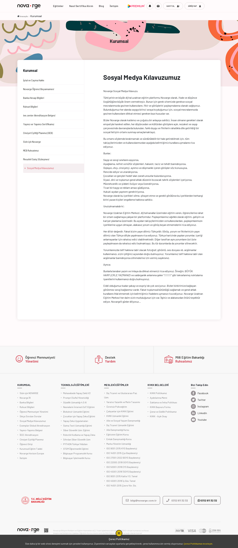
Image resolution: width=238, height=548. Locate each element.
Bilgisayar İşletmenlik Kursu (76, 458)
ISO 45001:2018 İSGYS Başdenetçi (123, 471)
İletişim (114, 5)
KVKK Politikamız (158, 393)
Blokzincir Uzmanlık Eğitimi (76, 411)
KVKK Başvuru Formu (160, 407)
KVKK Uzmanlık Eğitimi (117, 416)
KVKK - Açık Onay (158, 416)
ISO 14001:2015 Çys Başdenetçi (122, 453)
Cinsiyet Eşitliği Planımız (31, 439)
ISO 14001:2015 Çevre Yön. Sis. (121, 485)
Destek (110, 357)
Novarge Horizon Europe (32, 453)
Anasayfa (24, 16)
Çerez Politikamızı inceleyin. (198, 543)
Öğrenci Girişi (26, 444)
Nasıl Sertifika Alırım (81, 5)
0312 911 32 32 (207, 500)
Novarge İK (25, 397)
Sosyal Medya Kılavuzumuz (33, 421)
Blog (101, 5)
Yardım (110, 361)
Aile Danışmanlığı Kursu (117, 429)
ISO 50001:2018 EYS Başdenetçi (122, 467)
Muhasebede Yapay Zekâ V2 (77, 393)
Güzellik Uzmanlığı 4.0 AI (75, 402)
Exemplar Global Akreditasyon (35, 425)
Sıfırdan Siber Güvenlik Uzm (76, 439)
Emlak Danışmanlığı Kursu (119, 439)
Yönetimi (31, 361)
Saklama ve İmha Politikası (163, 402)
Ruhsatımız (183, 361)
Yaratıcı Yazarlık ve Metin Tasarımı (123, 402)
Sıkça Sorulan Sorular (30, 416)
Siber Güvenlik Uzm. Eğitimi (76, 430)
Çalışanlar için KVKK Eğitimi (119, 411)
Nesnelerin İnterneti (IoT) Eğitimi (79, 407)
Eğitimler (58, 5)
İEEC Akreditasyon (29, 434)
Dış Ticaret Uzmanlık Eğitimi (120, 425)
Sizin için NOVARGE (29, 393)
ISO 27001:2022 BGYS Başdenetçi (123, 457)
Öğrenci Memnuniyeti (40, 357)
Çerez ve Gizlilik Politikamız (163, 411)
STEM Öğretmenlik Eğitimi (75, 448)
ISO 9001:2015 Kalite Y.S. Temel (121, 476)
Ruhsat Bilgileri (27, 407)
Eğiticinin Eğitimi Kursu (117, 434)
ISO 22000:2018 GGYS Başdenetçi (123, 462)
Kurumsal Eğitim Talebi (31, 448)
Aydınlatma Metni (158, 397)
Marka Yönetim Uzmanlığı (118, 443)
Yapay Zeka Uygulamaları (75, 421)
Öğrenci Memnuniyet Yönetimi (34, 411)
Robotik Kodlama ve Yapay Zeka (79, 434)
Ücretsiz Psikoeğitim (116, 406)
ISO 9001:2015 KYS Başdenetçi (121, 448)
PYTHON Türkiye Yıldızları (75, 444)
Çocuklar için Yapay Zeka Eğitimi (79, 416)
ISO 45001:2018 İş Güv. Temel (120, 480)
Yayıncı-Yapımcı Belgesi (31, 430)
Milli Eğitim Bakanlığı (189, 357)
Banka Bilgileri (27, 402)
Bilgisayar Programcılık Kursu (77, 453)
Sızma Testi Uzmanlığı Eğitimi (77, 425)
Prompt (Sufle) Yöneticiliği (76, 397)
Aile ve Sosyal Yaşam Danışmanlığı (123, 420)
